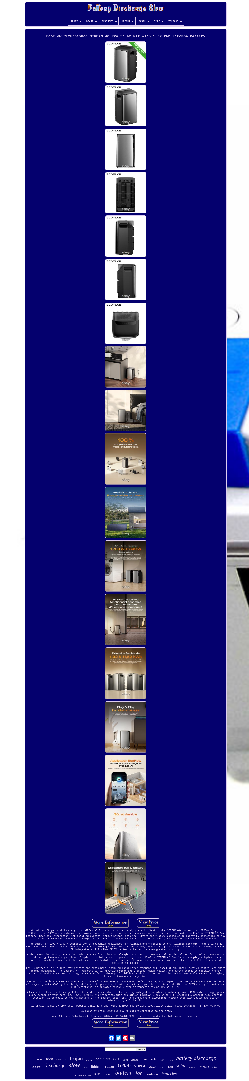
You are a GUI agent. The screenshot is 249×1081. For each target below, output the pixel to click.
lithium (96, 1066)
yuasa (109, 1066)
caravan (204, 1066)
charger (89, 1060)
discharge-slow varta (83, 1075)
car (116, 1058)
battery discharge (196, 1058)
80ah (125, 1060)
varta (139, 1065)
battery (123, 1072)
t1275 (162, 1060)
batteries (169, 1073)
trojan (76, 1058)
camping (102, 1059)
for (139, 1073)
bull (170, 1066)
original (215, 1067)
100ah (124, 1065)
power (162, 1067)
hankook (152, 1074)
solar (181, 1065)
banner (192, 1067)
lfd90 (97, 1074)
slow (74, 1065)
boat (49, 1059)
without (152, 1067)
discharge (55, 1065)
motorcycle (149, 1059)
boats (38, 1059)
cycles (108, 1074)
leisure (134, 1059)
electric (36, 1066)
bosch (170, 1060)
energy (61, 1059)
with (85, 1067)
